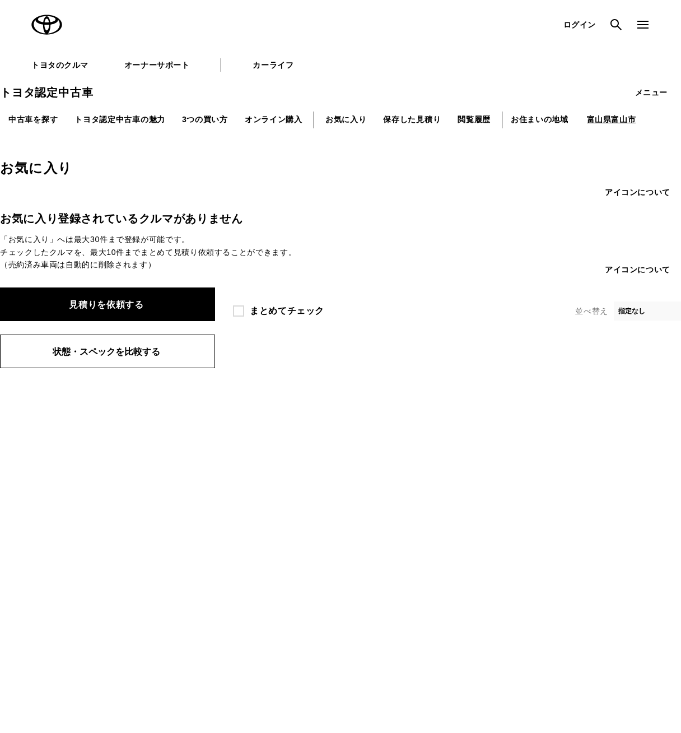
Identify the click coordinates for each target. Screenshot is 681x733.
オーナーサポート (156, 65)
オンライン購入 (273, 119)
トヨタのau (421, 527)
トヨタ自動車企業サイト (193, 460)
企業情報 (509, 614)
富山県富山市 (611, 119)
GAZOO (302, 460)
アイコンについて (637, 192)
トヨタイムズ (176, 479)
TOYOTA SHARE (431, 479)
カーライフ (273, 65)
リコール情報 (561, 614)
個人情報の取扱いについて (209, 614)
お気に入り (346, 119)
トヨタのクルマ (59, 65)
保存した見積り (412, 119)
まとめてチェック (287, 311)
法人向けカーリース (434, 508)
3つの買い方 (205, 119)
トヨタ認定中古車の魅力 (119, 119)
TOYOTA (47, 24)
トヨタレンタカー (317, 527)
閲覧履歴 (474, 119)
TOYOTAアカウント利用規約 (315, 614)
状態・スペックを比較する (106, 351)
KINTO (414, 460)
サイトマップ (48, 614)
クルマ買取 (306, 508)
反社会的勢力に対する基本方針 (428, 614)
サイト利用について (118, 614)
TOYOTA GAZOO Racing (196, 498)
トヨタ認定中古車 (46, 92)
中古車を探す (33, 119)
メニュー (651, 92)
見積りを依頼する (106, 304)
